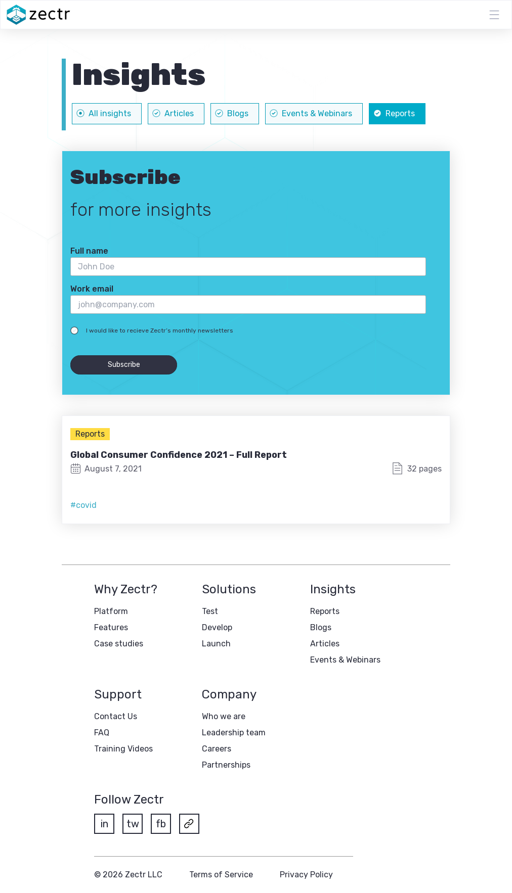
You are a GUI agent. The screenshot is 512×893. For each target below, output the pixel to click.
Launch (216, 643)
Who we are (223, 716)
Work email (91, 289)
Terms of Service (221, 874)
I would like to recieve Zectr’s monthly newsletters (159, 330)
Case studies (118, 643)
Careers (216, 749)
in (104, 824)
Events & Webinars (345, 660)
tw (132, 824)
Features (111, 627)
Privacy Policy (306, 874)
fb (161, 824)
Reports (90, 434)
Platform (111, 611)
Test (210, 611)
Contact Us (115, 716)
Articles (324, 643)
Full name (89, 251)
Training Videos (123, 749)
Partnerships (226, 765)
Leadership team (234, 732)
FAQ (101, 732)
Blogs (320, 627)
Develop (217, 627)
